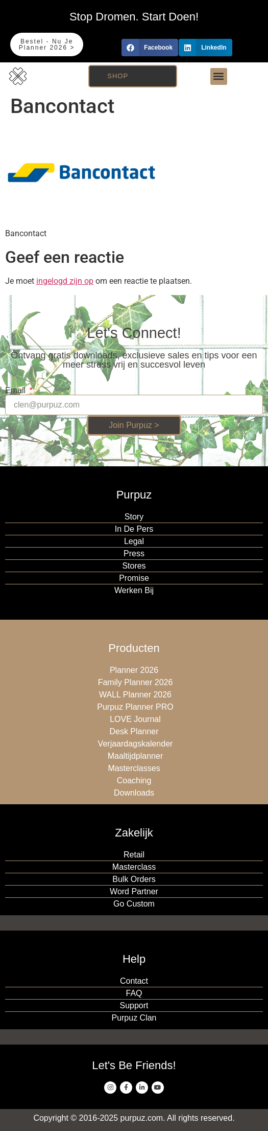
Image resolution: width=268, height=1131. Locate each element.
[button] (149, 47)
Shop (117, 76)
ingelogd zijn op (64, 281)
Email (16, 391)
